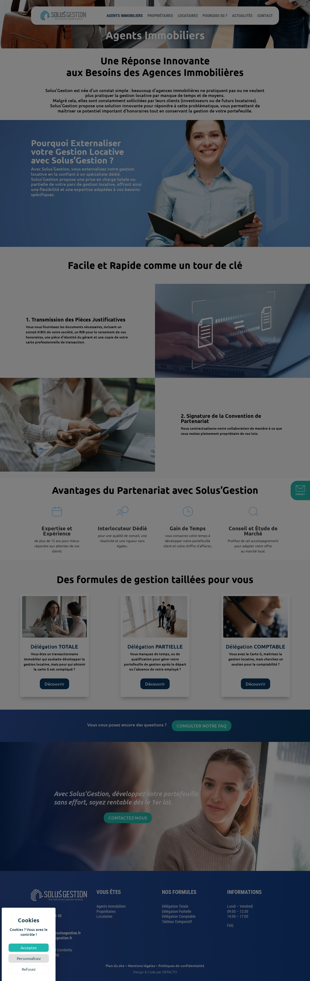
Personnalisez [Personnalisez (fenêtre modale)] (29, 958)
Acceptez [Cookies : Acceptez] (29, 947)
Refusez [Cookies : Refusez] (29, 969)
